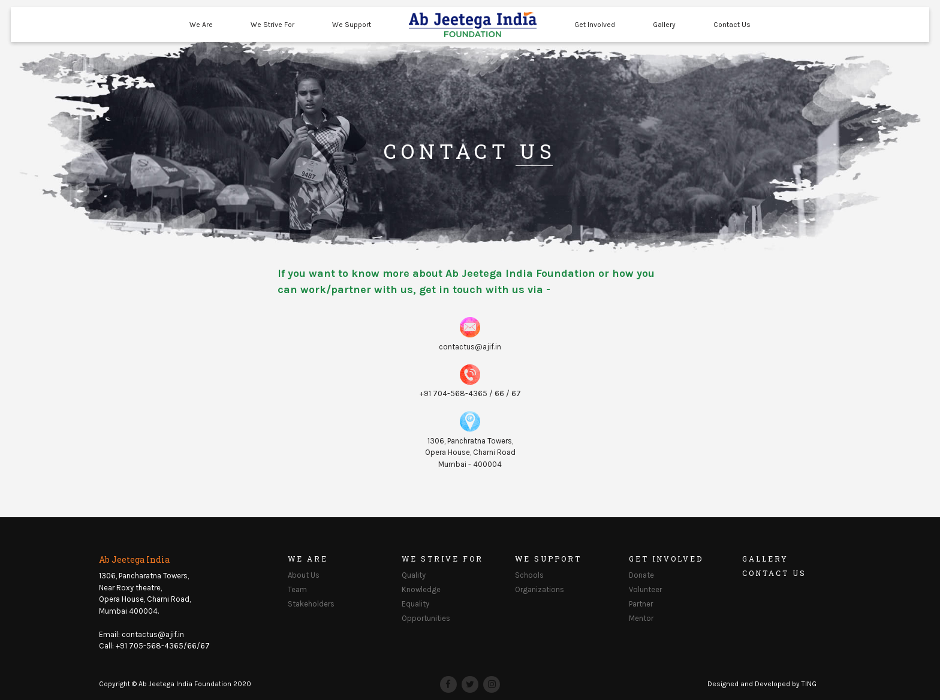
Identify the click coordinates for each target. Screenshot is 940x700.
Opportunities (426, 618)
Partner (641, 603)
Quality (414, 575)
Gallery (664, 24)
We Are (201, 24)
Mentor (641, 618)
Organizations (539, 589)
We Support (351, 24)
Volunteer (645, 589)
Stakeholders (311, 603)
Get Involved (594, 24)
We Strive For (272, 24)
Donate (641, 575)
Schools (529, 575)
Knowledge (421, 589)
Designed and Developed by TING (762, 684)
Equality (415, 603)
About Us (304, 575)
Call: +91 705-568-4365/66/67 (154, 645)
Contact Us (732, 24)
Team (297, 589)
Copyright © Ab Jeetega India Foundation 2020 (175, 684)
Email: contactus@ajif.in (141, 634)
